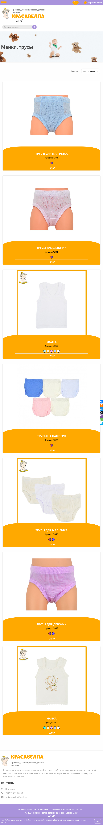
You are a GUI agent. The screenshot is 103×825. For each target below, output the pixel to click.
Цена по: (75, 71)
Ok (98, 821)
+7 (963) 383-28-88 (13, 793)
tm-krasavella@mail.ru (16, 797)
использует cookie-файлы (20, 820)
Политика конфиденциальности (66, 809)
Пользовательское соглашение (33, 809)
